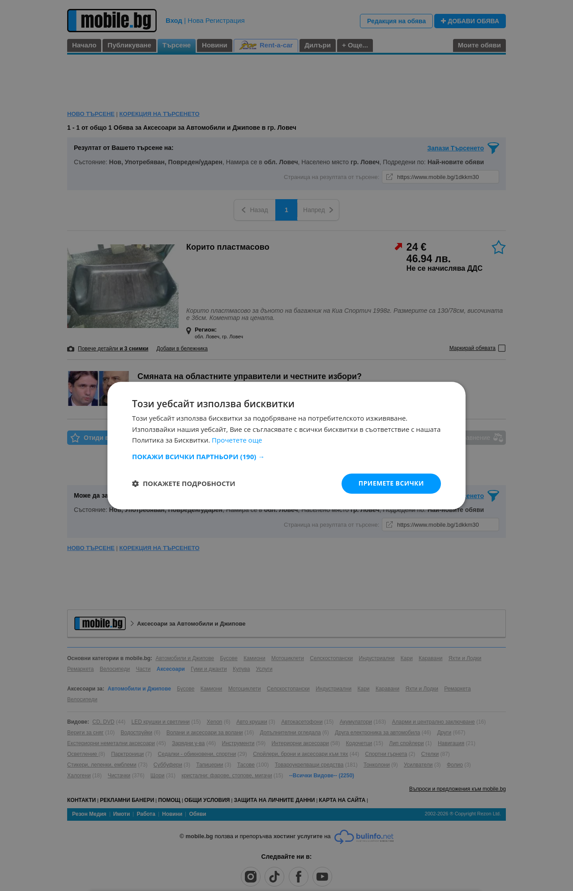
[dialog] (286, 445)
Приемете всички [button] (391, 483)
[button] (286, 456)
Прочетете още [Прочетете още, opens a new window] (237, 440)
